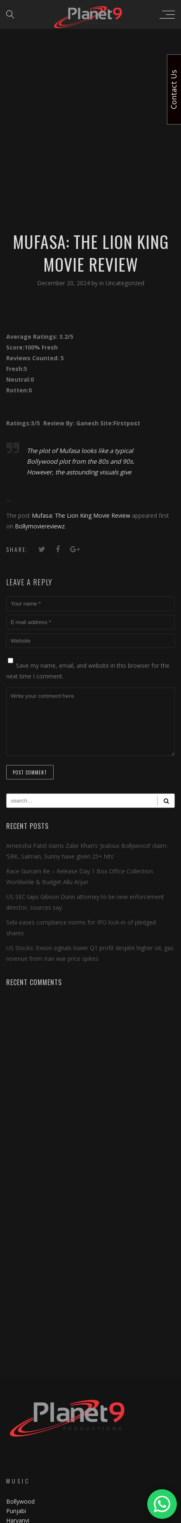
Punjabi (16, 1321)
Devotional (20, 1340)
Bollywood (20, 1312)
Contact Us (21, 1474)
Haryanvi (17, 1331)
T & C (13, 1490)
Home (14, 1459)
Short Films (21, 1359)
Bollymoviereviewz (40, 526)
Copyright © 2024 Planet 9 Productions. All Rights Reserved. (91, 1515)
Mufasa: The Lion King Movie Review (81, 515)
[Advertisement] (90, 94)
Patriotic (18, 1350)
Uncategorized (125, 283)
